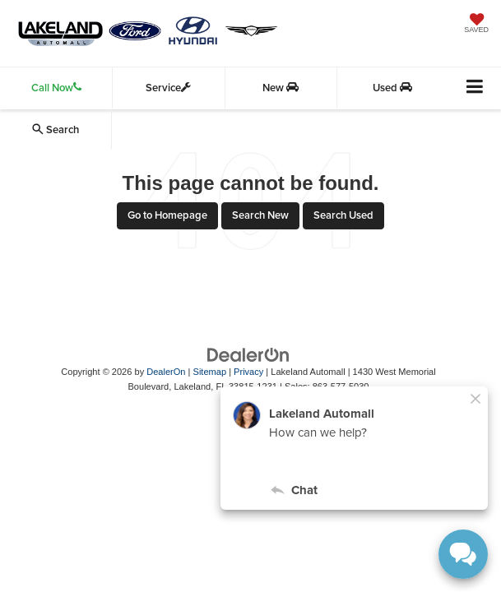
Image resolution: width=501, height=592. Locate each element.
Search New (260, 215)
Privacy (248, 372)
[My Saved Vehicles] (476, 24)
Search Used (343, 215)
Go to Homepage (167, 215)
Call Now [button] (56, 87)
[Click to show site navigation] (475, 88)
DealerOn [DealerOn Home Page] (165, 372)
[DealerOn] (248, 354)
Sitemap (210, 372)
